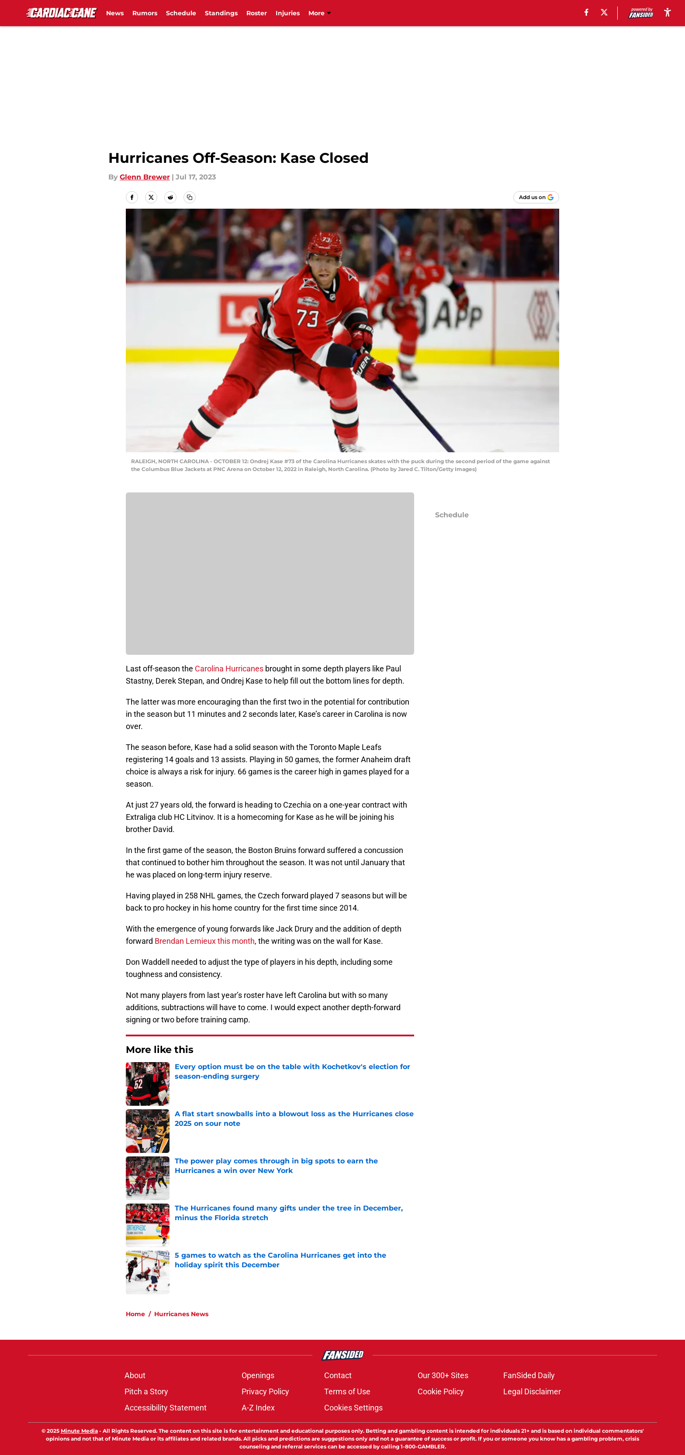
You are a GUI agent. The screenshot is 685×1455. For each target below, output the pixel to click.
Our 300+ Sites (443, 1375)
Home (135, 1314)
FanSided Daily (529, 1375)
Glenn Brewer (145, 177)
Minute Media (79, 1430)
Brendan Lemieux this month (205, 941)
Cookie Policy (441, 1391)
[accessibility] (667, 12)
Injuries (288, 13)
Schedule (181, 13)
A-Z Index (258, 1407)
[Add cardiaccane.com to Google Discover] (536, 197)
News (115, 13)
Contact (338, 1375)
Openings (258, 1375)
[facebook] (586, 12)
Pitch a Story (146, 1391)
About (135, 1375)
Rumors (144, 13)
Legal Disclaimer (532, 1391)
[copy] (189, 197)
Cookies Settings (353, 1407)
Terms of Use (347, 1391)
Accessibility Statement (166, 1407)
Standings (221, 13)
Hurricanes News (181, 1314)
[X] (604, 12)
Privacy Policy (265, 1391)
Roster (256, 13)
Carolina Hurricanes (229, 668)
